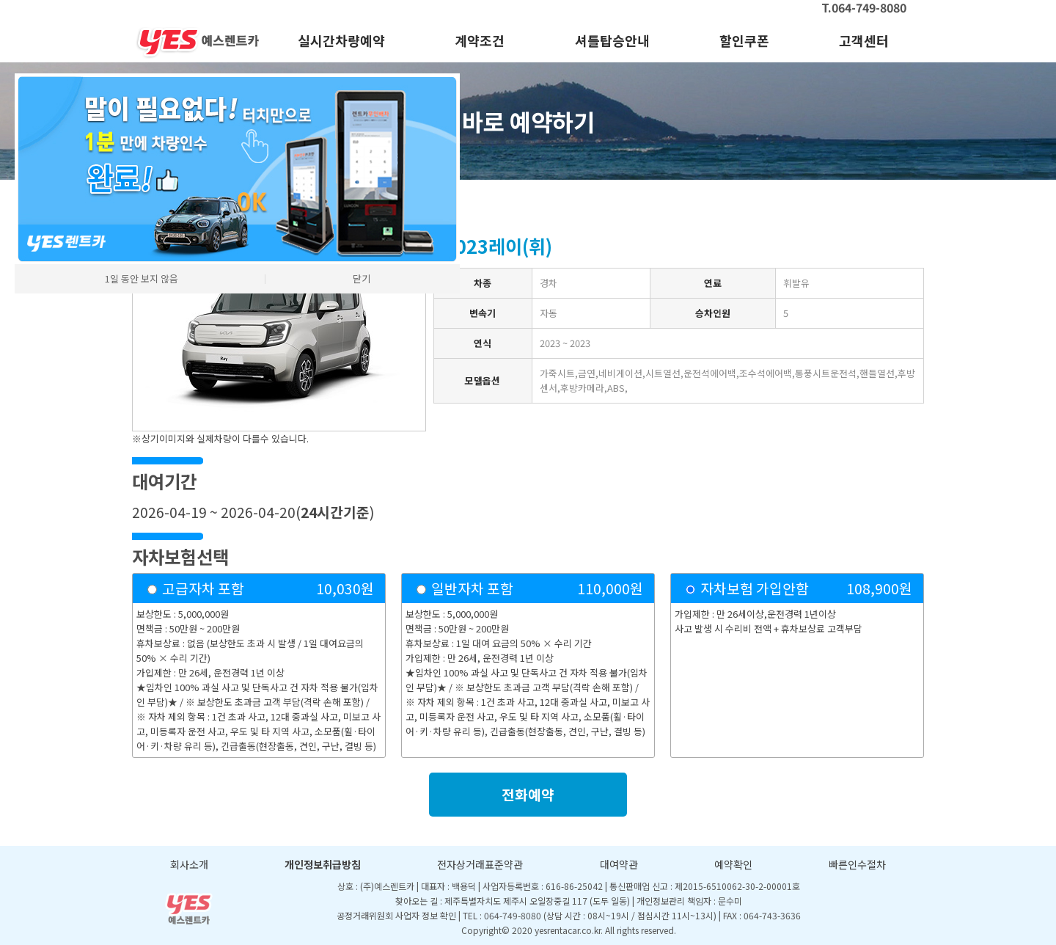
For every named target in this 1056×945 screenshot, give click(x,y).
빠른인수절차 (857, 864)
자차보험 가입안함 (754, 588)
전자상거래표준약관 (480, 864)
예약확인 (733, 864)
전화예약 (528, 794)
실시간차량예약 (341, 40)
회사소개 (189, 864)
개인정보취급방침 (323, 864)
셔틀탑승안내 (612, 40)
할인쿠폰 (744, 40)
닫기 (361, 278)
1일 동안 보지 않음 (141, 278)
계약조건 (480, 40)
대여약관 (619, 864)
